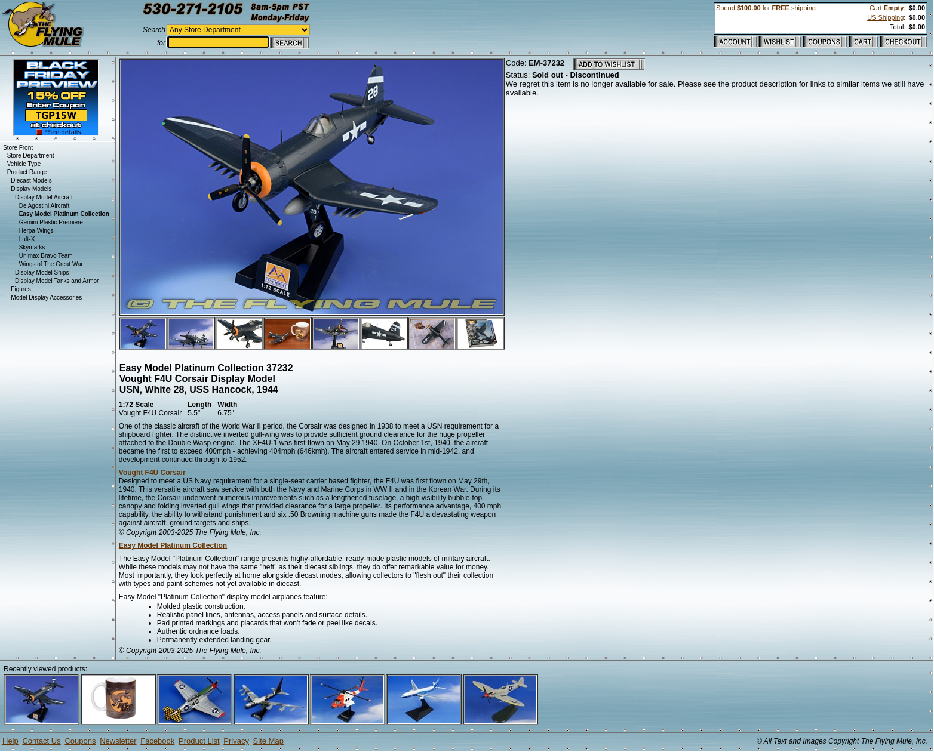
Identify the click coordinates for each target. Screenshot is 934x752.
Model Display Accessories (46, 297)
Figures (20, 289)
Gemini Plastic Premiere (51, 222)
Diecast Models (31, 180)
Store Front (18, 147)
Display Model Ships (42, 272)
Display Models (31, 189)
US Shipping (885, 17)
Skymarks (32, 247)
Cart (887, 7)
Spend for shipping (766, 7)
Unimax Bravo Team (46, 255)
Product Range (27, 172)
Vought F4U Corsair (152, 473)
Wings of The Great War (51, 264)
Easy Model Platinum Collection (173, 545)
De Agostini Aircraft (44, 205)
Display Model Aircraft (44, 197)
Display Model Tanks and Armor (57, 281)
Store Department (30, 155)
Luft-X (27, 239)
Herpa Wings (36, 230)
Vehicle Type (24, 164)
